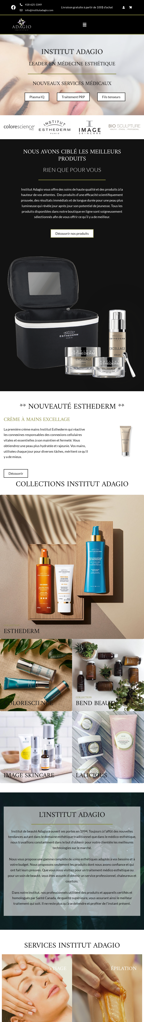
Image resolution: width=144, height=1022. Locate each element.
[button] (84, 24)
